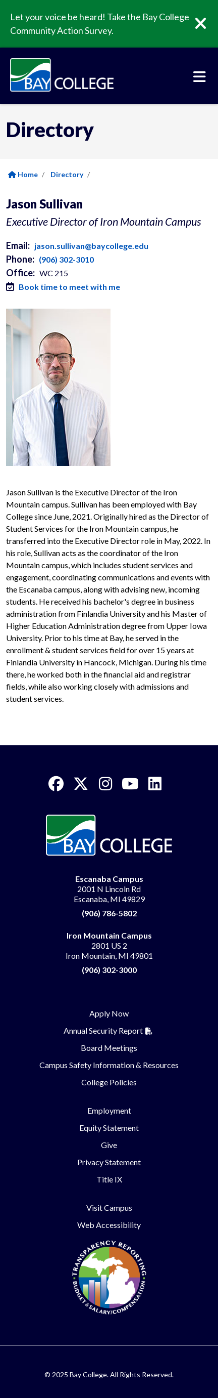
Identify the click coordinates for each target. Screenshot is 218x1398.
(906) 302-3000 (109, 970)
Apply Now (109, 1013)
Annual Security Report (103, 1030)
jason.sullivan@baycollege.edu (91, 245)
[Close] (207, 24)
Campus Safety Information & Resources (109, 1065)
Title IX (109, 1179)
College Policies (109, 1082)
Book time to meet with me (69, 286)
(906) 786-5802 (109, 913)
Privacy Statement (109, 1162)
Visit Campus (109, 1207)
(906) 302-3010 (66, 259)
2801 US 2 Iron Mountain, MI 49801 (109, 945)
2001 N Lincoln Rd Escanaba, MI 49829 (109, 889)
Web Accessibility (109, 1225)
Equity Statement (109, 1127)
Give (109, 1145)
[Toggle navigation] (199, 77)
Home (23, 174)
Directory (66, 174)
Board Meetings (109, 1047)
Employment (109, 1110)
